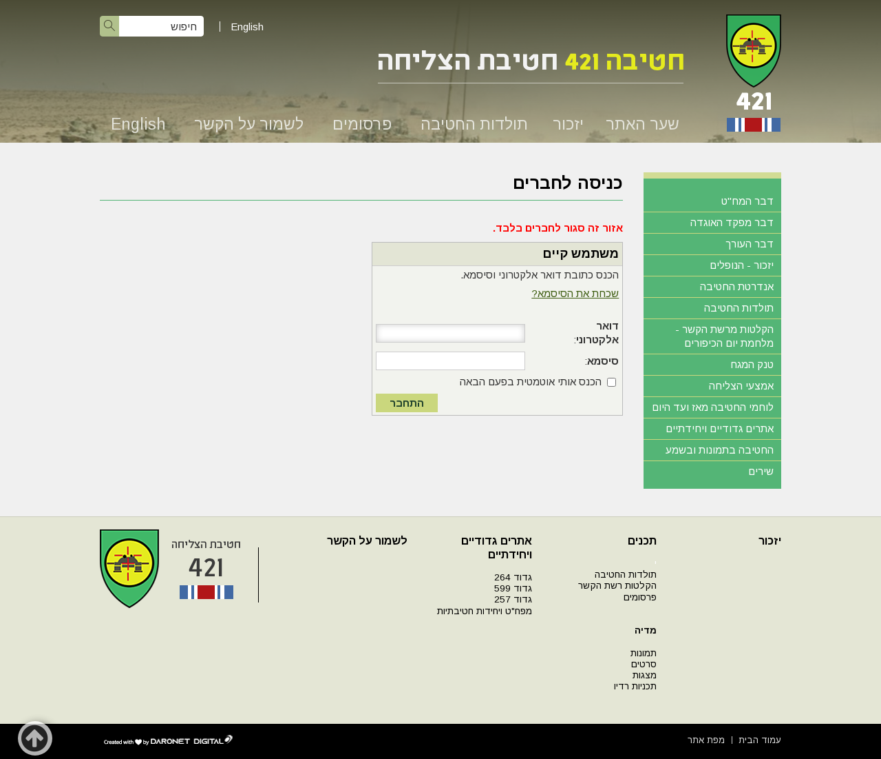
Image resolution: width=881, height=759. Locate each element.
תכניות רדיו (635, 686)
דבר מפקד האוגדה (732, 222)
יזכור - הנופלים (742, 265)
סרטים (644, 664)
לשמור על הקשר (249, 124)
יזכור (568, 124)
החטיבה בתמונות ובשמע (720, 450)
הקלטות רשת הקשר (617, 585)
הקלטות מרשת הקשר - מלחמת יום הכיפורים (724, 336)
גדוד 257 (513, 599)
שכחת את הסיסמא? (575, 293)
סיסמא (603, 361)
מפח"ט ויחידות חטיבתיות (484, 611)
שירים (761, 471)
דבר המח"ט (747, 201)
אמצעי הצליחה (741, 386)
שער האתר (642, 124)
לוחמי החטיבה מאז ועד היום (713, 407)
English (247, 26)
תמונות (643, 653)
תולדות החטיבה (474, 124)
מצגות (645, 675)
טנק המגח (752, 364)
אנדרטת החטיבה (737, 286)
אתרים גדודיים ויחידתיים (720, 428)
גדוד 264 (513, 577)
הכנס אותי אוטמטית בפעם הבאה (531, 381)
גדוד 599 (513, 588)
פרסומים (362, 124)
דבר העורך (749, 244)
